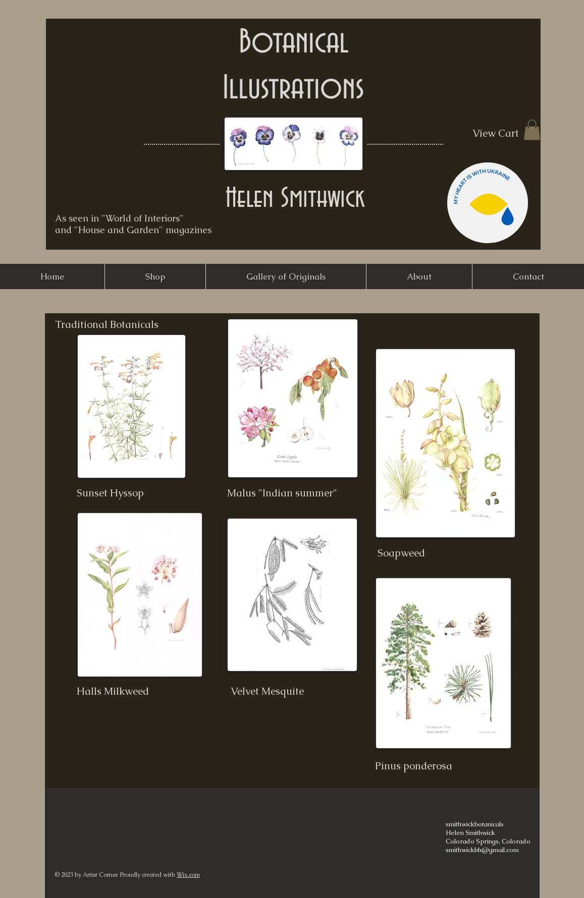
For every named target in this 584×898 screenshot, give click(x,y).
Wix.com (188, 875)
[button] (532, 130)
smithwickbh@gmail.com (482, 850)
